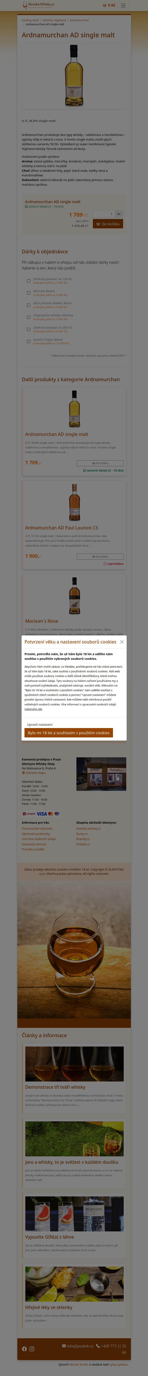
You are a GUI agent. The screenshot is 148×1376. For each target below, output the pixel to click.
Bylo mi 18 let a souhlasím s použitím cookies (69, 732)
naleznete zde (33, 709)
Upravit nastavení (39, 724)
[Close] (122, 642)
